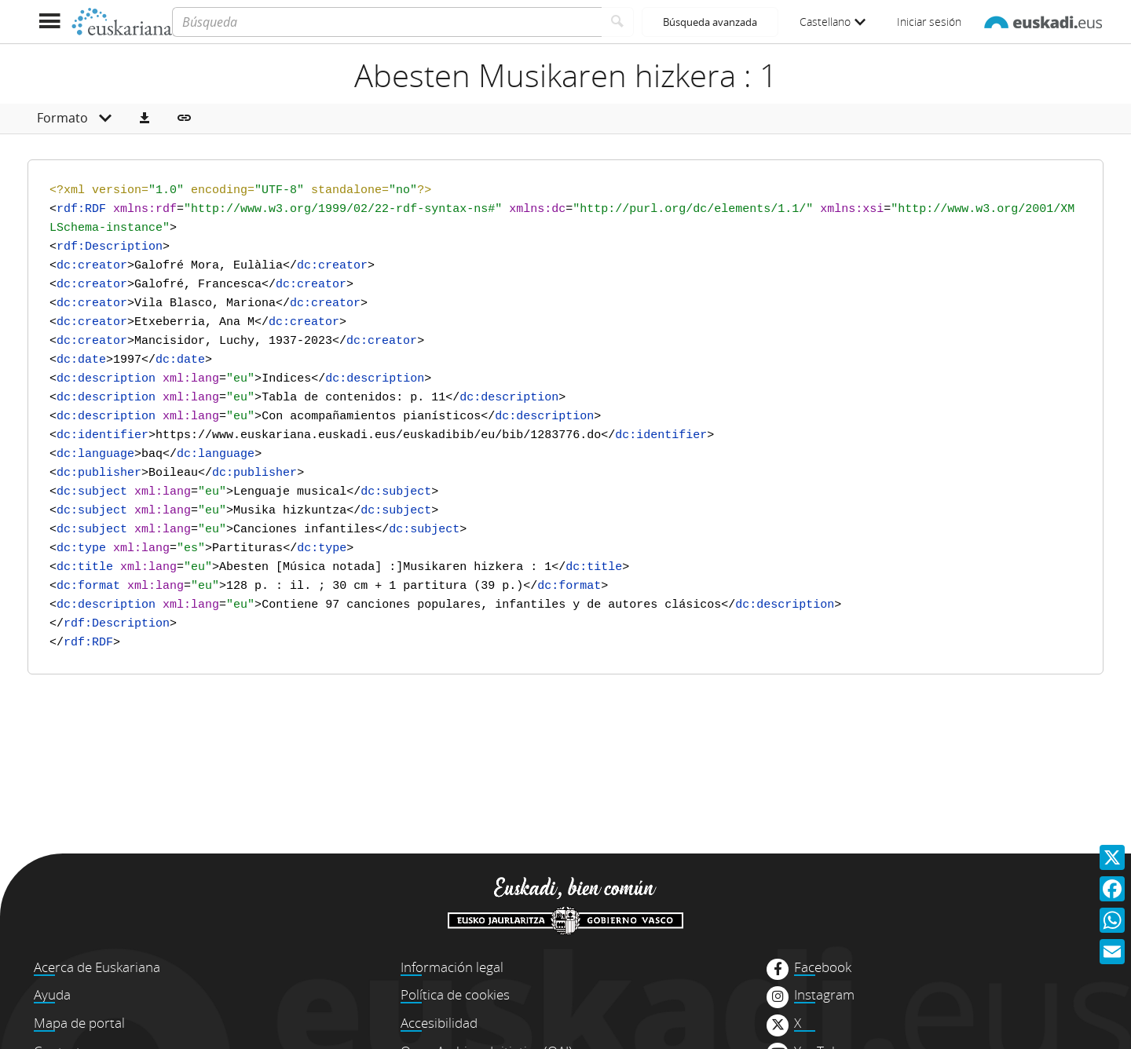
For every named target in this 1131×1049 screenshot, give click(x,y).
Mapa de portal (79, 1023)
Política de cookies (455, 994)
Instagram (824, 994)
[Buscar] (618, 22)
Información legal (452, 967)
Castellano (833, 21)
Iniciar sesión (929, 21)
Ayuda (52, 994)
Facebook (822, 967)
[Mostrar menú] (49, 21)
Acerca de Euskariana (97, 967)
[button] (144, 118)
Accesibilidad (439, 1023)
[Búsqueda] (387, 22)
